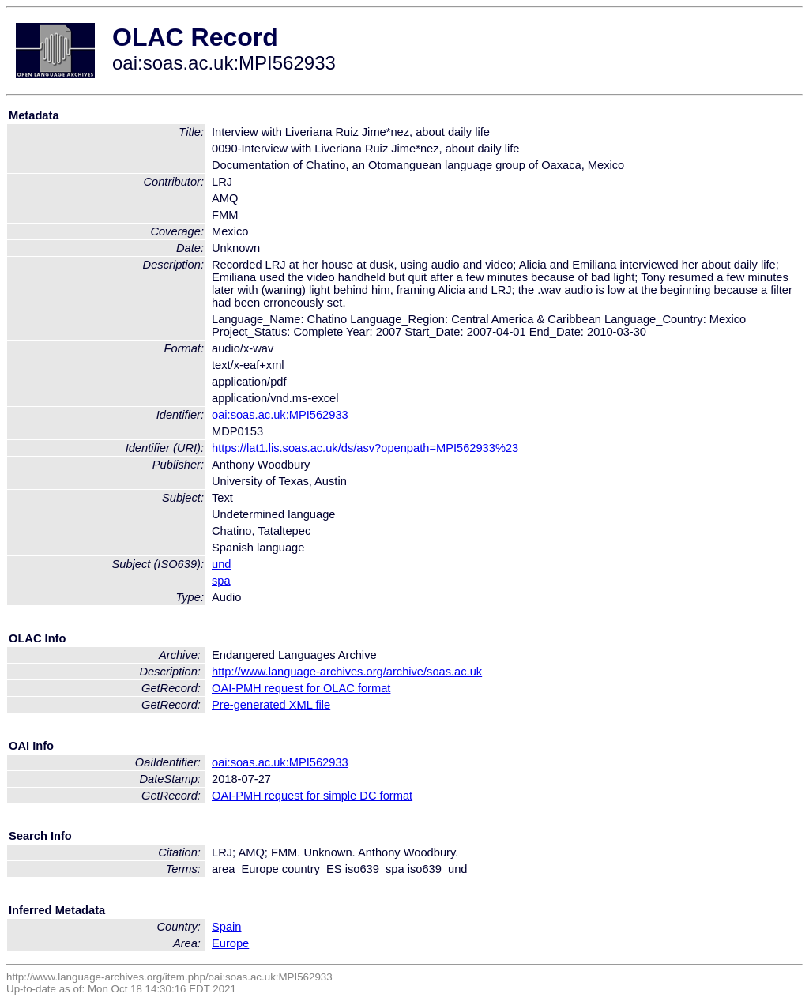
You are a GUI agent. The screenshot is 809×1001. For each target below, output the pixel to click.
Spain (227, 926)
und (221, 564)
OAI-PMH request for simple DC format (312, 795)
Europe (230, 943)
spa (221, 580)
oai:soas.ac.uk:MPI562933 (280, 414)
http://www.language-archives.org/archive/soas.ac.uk (347, 671)
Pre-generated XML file (271, 704)
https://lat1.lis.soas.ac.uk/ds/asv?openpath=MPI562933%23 (365, 448)
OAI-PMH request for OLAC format (301, 688)
